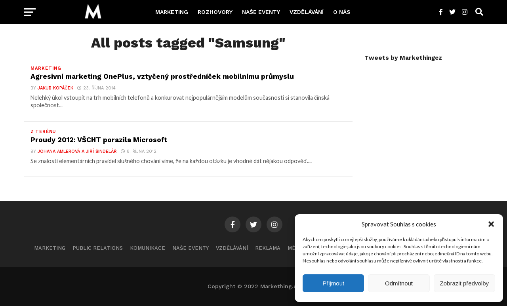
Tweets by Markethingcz (403, 57)
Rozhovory (215, 12)
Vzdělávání (307, 12)
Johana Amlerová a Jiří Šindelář (77, 151)
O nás (342, 12)
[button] (491, 224)
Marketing (171, 12)
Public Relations (97, 248)
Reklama (267, 248)
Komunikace (147, 248)
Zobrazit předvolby (464, 283)
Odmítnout (399, 283)
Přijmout (333, 283)
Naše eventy (261, 12)
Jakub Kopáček (55, 88)
